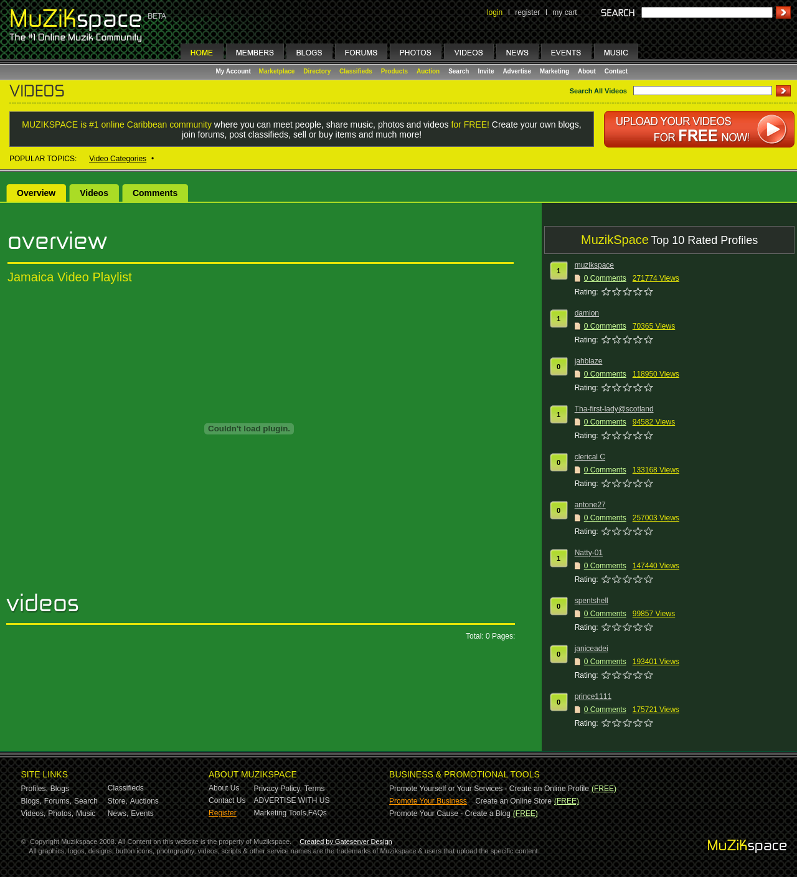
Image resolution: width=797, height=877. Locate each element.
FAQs (317, 813)
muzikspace (594, 265)
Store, (118, 801)
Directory (317, 71)
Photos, (60, 813)
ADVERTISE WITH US (292, 800)
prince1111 (593, 696)
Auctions (144, 801)
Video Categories (117, 158)
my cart (564, 12)
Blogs (59, 788)
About (587, 71)
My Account (234, 71)
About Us (224, 788)
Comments (155, 193)
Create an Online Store (513, 801)
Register (223, 813)
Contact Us (227, 800)
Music (85, 813)
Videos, (33, 813)
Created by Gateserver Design (345, 841)
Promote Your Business (428, 801)
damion (587, 313)
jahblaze (589, 361)
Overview (36, 193)
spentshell (591, 600)
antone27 (590, 504)
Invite (486, 71)
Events (142, 813)
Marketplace (277, 71)
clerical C (590, 457)
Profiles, (34, 788)
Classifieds (355, 71)
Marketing (554, 71)
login (494, 12)
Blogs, (31, 801)
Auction (428, 71)
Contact (616, 71)
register (527, 12)
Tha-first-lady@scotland (614, 409)
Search (458, 71)
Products (394, 71)
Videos (94, 193)
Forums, (58, 801)
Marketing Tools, (281, 813)
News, (118, 813)
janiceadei (591, 648)
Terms (314, 788)
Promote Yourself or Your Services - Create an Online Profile (489, 788)
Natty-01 (589, 552)
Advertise (516, 71)
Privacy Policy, (278, 788)
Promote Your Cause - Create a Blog (450, 813)
